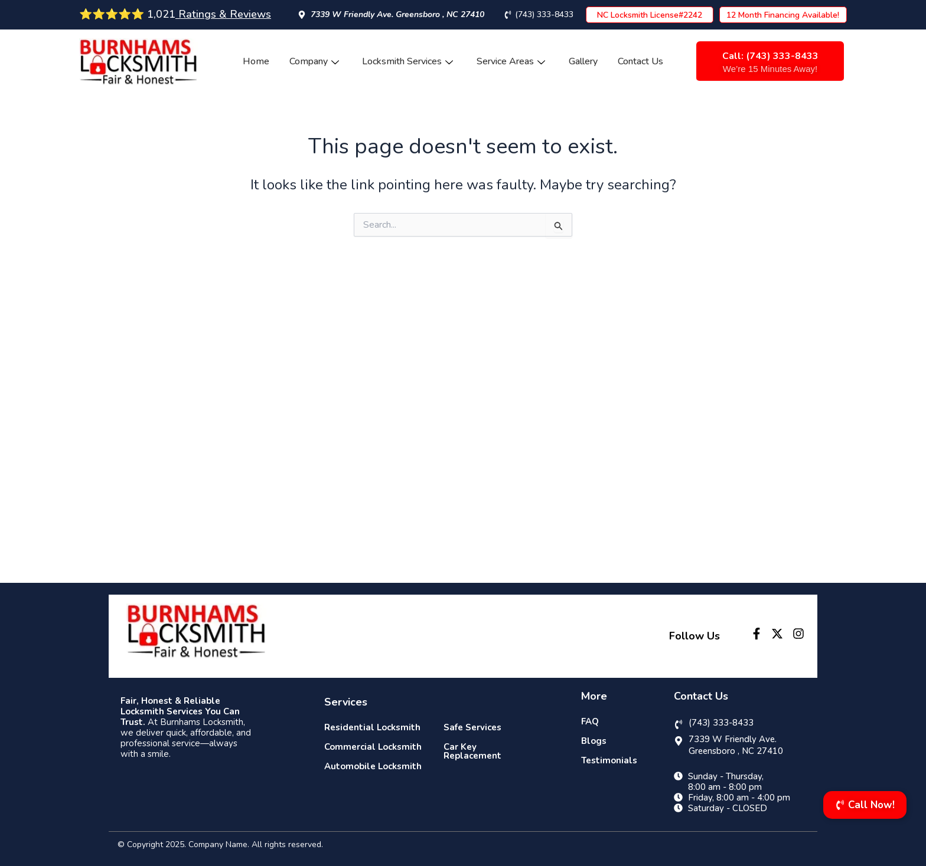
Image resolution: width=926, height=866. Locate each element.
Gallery (583, 61)
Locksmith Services (408, 61)
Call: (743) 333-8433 (770, 56)
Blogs (594, 741)
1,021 (207, 14)
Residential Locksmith (372, 727)
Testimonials (609, 760)
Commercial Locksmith (373, 747)
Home (256, 61)
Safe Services (472, 727)
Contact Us (641, 61)
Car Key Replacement (472, 751)
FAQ (590, 721)
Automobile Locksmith (373, 766)
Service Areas (511, 61)
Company (314, 61)
